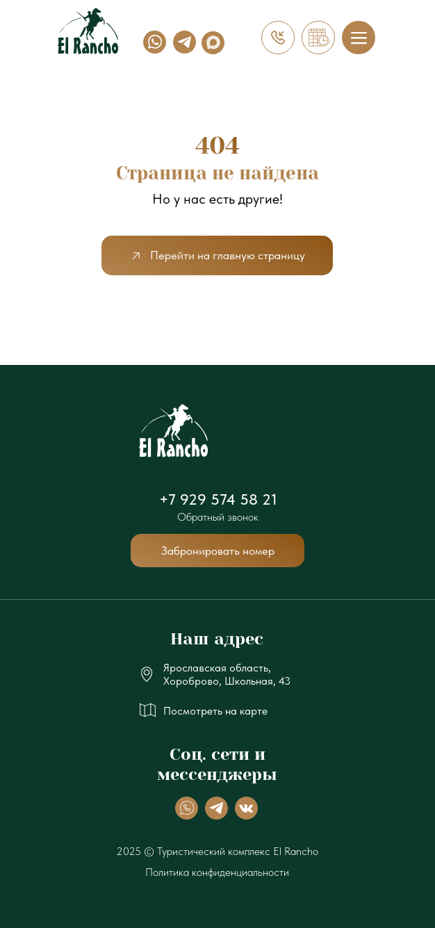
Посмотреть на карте (215, 710)
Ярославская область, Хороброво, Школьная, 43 (226, 674)
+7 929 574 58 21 (218, 499)
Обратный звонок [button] (217, 516)
